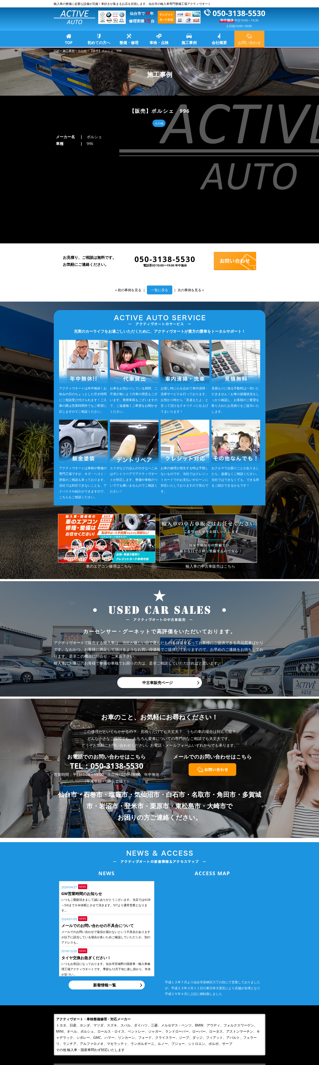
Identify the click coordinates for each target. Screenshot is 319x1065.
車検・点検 (158, 42)
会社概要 (219, 42)
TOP (69, 42)
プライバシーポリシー (234, 1041)
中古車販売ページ (157, 594)
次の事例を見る (189, 202)
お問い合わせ (226, 1035)
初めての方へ (98, 42)
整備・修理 (128, 42)
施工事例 (189, 42)
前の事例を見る (129, 202)
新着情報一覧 (104, 896)
